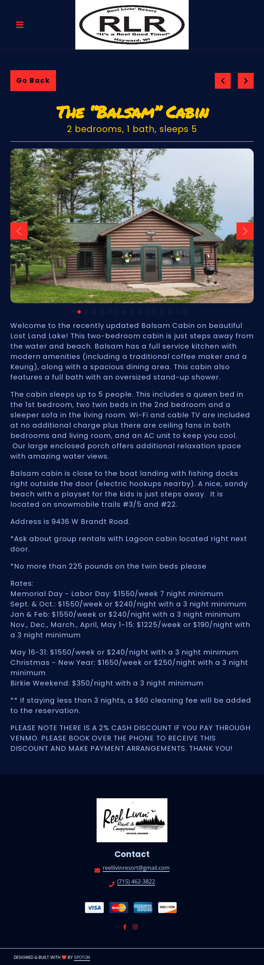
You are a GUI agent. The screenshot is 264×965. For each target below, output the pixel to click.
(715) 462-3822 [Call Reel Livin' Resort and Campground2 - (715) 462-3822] (136, 882)
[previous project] (223, 81)
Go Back (33, 80)
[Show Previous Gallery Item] (19, 231)
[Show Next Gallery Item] (245, 231)
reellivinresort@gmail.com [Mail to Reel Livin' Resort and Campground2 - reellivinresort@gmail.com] (136, 868)
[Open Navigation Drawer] (19, 24)
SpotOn (82, 957)
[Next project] (246, 81)
